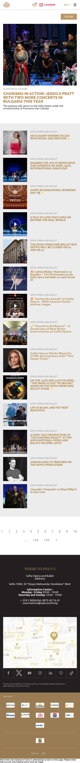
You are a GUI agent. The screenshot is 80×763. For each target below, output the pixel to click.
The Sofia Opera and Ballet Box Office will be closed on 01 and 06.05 (53, 247)
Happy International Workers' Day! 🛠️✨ (53, 191)
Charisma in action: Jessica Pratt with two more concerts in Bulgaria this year (38, 97)
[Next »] (56, 540)
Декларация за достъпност (16, 686)
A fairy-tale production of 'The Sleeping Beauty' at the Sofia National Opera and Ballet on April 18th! (51, 439)
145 (47, 540)
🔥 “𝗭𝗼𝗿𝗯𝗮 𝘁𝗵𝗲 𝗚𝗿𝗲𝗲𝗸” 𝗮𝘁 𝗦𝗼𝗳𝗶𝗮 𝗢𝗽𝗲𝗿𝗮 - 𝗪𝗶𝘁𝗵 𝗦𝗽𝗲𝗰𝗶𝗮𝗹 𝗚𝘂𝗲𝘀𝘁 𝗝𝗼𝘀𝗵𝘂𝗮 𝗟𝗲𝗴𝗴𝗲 (52, 301)
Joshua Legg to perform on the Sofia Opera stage (50, 463)
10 (75, 531)
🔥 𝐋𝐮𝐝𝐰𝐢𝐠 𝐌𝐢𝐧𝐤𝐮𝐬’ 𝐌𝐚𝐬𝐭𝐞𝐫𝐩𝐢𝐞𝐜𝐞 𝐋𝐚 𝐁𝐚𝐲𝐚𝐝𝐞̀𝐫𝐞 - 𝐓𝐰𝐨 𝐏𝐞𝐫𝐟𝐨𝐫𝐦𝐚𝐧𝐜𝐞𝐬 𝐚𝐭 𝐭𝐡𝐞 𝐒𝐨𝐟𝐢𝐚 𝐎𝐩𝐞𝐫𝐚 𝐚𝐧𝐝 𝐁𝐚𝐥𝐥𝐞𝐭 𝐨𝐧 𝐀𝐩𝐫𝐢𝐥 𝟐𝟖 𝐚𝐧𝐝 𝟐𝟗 (52, 275)
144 (36, 540)
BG (65, 5)
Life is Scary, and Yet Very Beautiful (49, 409)
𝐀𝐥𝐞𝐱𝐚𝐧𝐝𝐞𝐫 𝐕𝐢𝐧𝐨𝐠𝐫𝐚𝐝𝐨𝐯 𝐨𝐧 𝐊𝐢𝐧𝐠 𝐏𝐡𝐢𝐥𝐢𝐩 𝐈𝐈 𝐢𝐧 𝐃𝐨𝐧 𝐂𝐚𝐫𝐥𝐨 (53, 491)
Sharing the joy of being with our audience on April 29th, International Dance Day (52, 165)
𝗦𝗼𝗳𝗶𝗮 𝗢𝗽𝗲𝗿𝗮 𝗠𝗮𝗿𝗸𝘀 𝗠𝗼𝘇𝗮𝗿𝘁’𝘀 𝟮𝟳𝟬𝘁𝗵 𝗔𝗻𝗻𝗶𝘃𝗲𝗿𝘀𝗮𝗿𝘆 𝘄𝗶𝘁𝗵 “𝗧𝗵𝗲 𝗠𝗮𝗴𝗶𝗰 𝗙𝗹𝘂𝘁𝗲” (51, 356)
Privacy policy (31, 684)
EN (69, 5)
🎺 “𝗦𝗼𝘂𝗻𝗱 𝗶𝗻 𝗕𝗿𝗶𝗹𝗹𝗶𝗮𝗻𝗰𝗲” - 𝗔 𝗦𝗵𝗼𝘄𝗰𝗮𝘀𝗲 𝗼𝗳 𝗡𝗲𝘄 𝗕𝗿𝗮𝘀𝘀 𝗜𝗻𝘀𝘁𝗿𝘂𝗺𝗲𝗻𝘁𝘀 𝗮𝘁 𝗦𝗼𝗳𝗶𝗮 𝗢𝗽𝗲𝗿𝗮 (50, 329)
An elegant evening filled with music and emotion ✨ (50, 137)
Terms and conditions (13, 684)
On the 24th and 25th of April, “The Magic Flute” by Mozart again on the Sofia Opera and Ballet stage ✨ (52, 384)
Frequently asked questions (51, 684)
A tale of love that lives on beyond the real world (50, 219)
